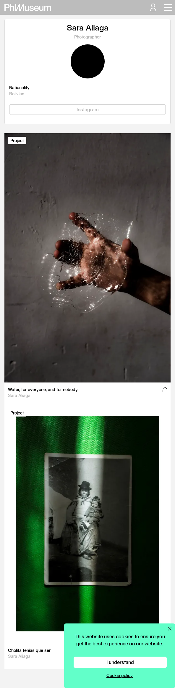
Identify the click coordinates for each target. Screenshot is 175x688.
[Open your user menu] (152, 7)
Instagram (88, 109)
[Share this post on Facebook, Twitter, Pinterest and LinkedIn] (165, 389)
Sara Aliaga (19, 395)
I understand (120, 662)
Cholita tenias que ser (29, 650)
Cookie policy (119, 675)
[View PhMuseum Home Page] (27, 7)
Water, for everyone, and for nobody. (43, 389)
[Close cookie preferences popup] (170, 629)
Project (17, 140)
